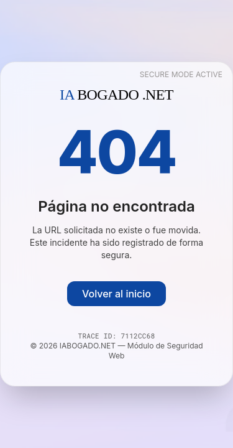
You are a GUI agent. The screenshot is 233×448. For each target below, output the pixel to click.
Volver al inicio (116, 293)
